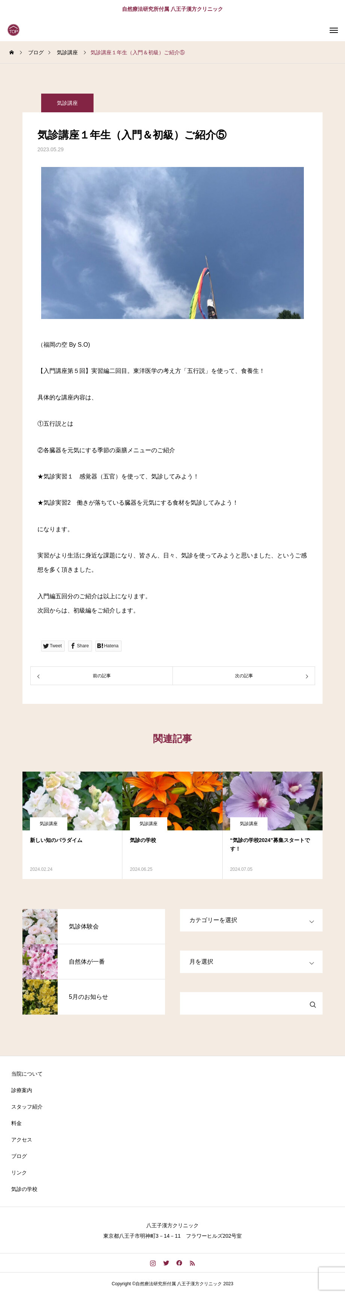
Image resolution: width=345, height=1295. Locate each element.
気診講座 (67, 103)
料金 (16, 1123)
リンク (19, 1172)
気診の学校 (24, 1189)
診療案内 (21, 1090)
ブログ (19, 1156)
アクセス (21, 1139)
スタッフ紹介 (27, 1106)
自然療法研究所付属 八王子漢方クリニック (172, 9)
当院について (27, 1073)
